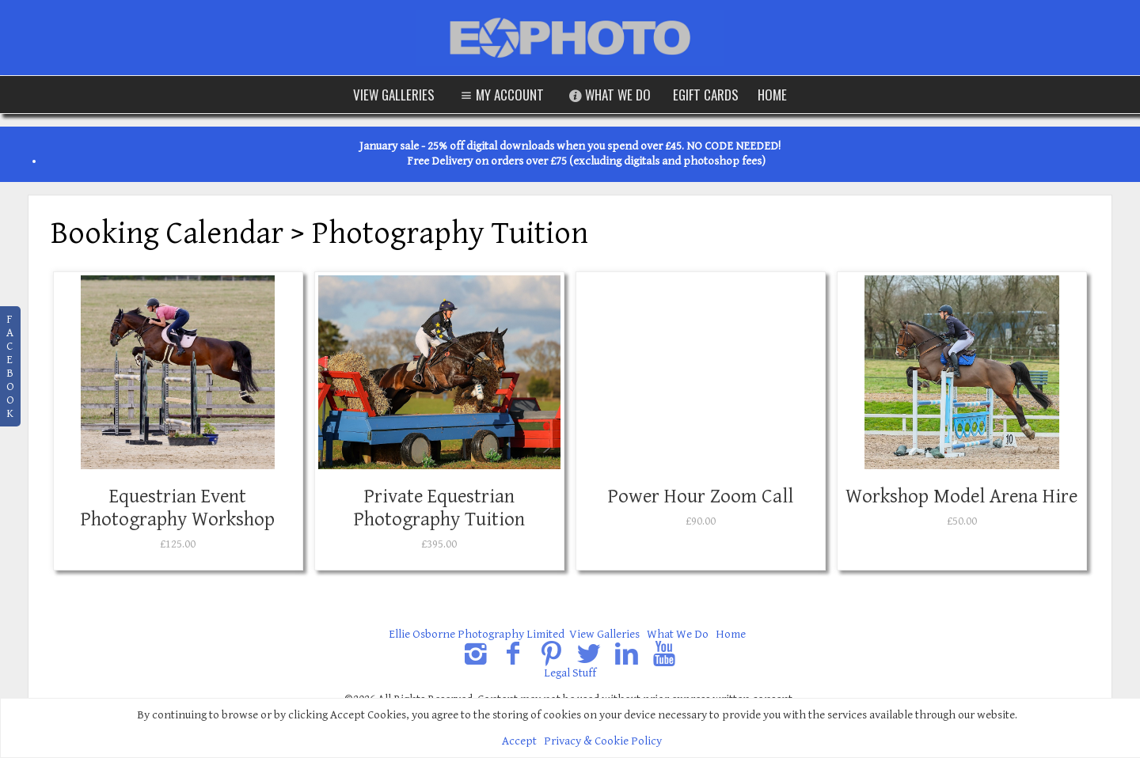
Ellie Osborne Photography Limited (476, 634)
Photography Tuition (450, 233)
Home (772, 94)
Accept (519, 741)
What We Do (608, 94)
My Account (500, 94)
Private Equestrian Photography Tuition (439, 508)
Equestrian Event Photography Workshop (178, 508)
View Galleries (394, 94)
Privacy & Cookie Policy (603, 741)
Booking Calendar (167, 233)
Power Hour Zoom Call (700, 496)
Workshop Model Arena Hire (961, 496)
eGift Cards (706, 94)
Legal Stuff (570, 673)
